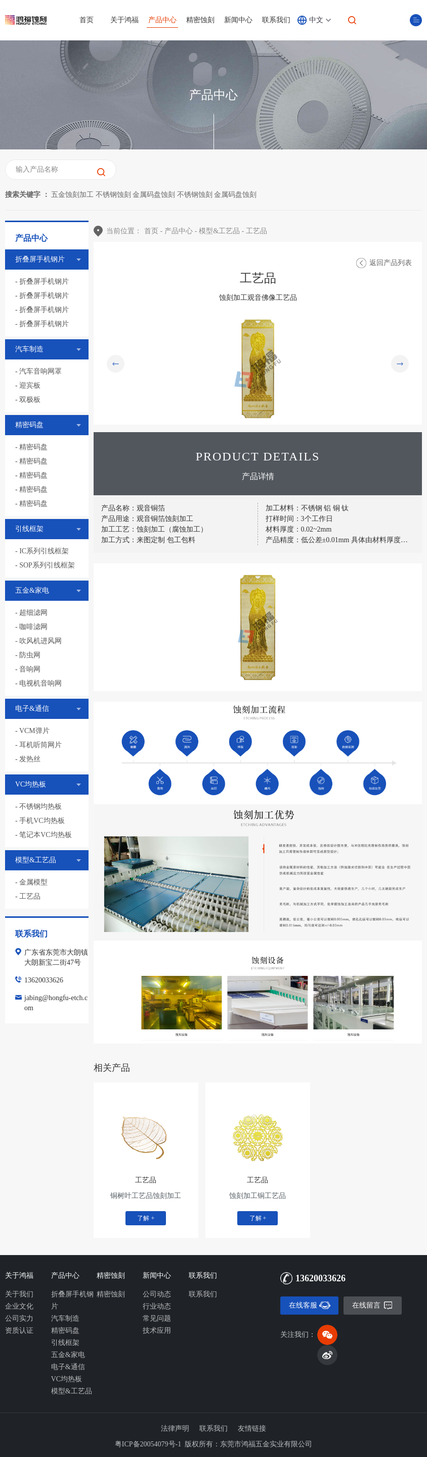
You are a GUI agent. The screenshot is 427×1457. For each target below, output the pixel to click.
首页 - (153, 231)
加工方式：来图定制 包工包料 (148, 540)
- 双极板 (27, 399)
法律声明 (175, 1428)
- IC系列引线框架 (42, 551)
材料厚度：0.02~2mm (299, 529)
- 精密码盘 (31, 447)
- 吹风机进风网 (38, 641)
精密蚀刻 (200, 20)
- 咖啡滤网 (31, 627)
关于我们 (19, 1294)
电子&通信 (68, 1367)
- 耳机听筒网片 (38, 745)
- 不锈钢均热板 (38, 806)
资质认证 (19, 1330)
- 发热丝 (27, 759)
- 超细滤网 (31, 612)
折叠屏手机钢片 (72, 1300)
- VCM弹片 (32, 731)
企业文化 (19, 1306)
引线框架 (65, 1342)
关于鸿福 (124, 20)
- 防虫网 (27, 655)
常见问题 (157, 1318)
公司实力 (19, 1318)
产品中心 (162, 20)
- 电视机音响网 (38, 683)
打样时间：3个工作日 (299, 519)
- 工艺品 (27, 896)
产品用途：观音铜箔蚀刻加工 (147, 519)
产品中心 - (180, 231)
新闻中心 (238, 20)
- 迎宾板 (27, 385)
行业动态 (157, 1306)
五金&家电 (68, 1355)
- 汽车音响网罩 (38, 371)
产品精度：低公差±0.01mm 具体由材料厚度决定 (340, 540)
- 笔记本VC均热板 (43, 835)
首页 (86, 20)
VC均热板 (66, 1379)
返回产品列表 (390, 263)
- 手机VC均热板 (40, 820)
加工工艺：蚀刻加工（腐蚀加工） (155, 529)
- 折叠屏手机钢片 (42, 281)
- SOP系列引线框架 (45, 565)
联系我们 (276, 20)
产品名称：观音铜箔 (133, 508)
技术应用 (157, 1330)
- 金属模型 (31, 882)
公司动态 (157, 1294)
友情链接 (252, 1428)
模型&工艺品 (71, 1391)
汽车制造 (65, 1318)
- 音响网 (27, 669)
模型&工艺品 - (221, 231)
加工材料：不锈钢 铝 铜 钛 (307, 508)
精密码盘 (65, 1330)
